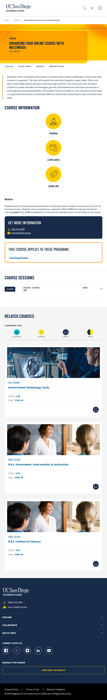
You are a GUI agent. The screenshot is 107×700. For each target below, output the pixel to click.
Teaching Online (18, 258)
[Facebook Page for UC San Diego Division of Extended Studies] (6, 650)
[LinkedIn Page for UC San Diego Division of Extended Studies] (38, 650)
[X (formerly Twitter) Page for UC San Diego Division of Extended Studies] (16, 650)
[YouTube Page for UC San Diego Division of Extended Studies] (49, 650)
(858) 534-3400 (12, 602)
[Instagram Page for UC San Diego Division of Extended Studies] (27, 650)
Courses (16, 20)
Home (7, 20)
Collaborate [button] (9, 625)
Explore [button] (7, 617)
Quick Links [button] (9, 633)
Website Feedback (56, 689)
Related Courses (57, 66)
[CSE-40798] (53, 381)
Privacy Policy (11, 689)
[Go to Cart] (92, 8)
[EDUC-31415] (53, 535)
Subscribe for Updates (54, 670)
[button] (53, 289)
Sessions (40, 66)
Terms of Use (32, 689)
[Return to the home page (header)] (18, 8)
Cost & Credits (24, 66)
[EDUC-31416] (53, 458)
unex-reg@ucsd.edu (14, 607)
